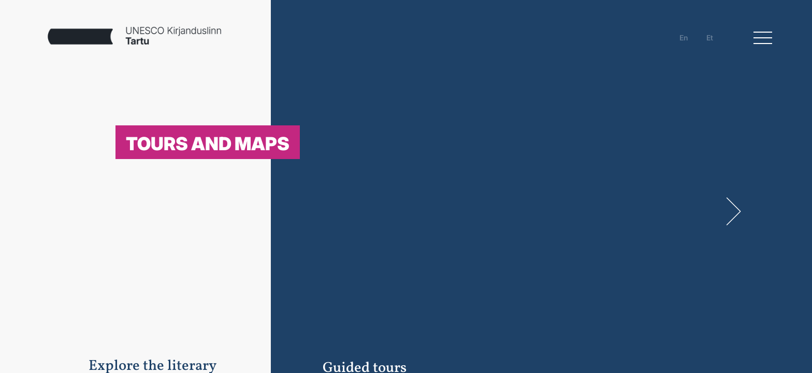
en (683, 37)
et (709, 37)
